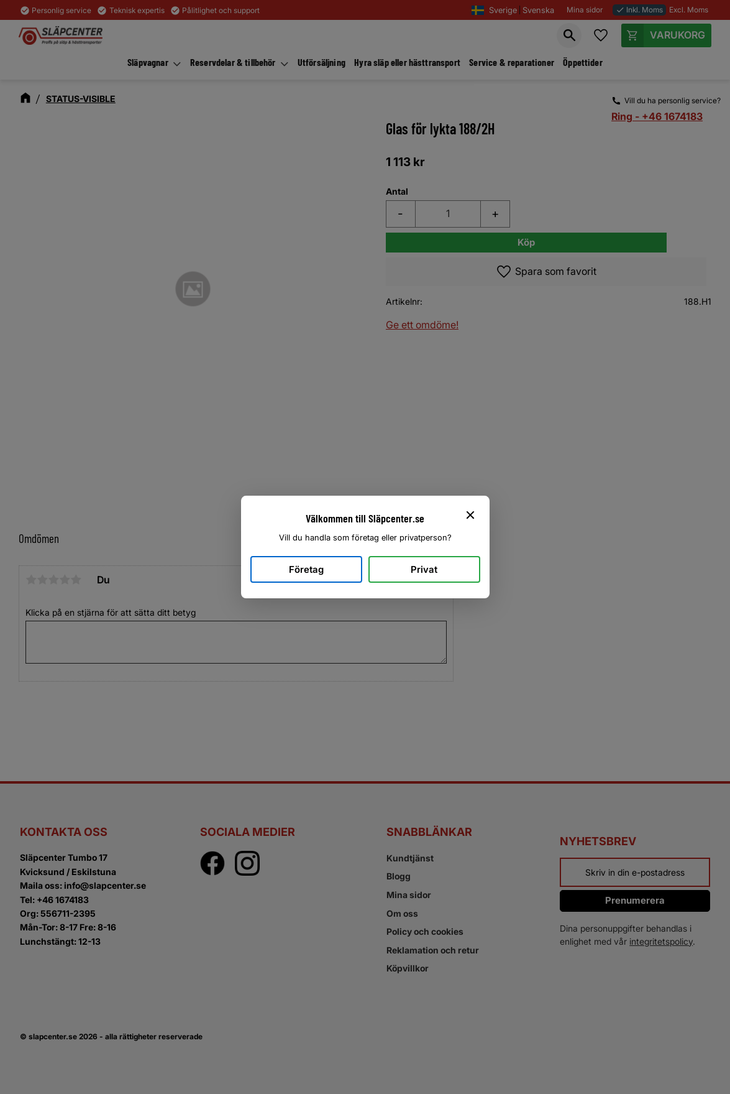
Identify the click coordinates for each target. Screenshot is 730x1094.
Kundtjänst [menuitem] (410, 858)
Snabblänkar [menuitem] (429, 831)
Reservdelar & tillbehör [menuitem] (233, 62)
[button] (569, 35)
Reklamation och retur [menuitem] (432, 950)
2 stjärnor (42, 579)
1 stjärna (31, 579)
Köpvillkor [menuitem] (407, 968)
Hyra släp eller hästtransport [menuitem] (407, 62)
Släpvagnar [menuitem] (147, 62)
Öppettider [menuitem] (583, 62)
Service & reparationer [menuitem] (511, 62)
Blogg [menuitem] (398, 876)
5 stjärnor (75, 579)
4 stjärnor (64, 579)
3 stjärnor (53, 579)
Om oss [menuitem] (402, 913)
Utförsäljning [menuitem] (321, 62)
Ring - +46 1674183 (657, 116)
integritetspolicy (661, 941)
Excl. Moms (688, 9)
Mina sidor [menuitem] (408, 894)
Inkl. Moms (639, 9)
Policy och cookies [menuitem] (424, 931)
